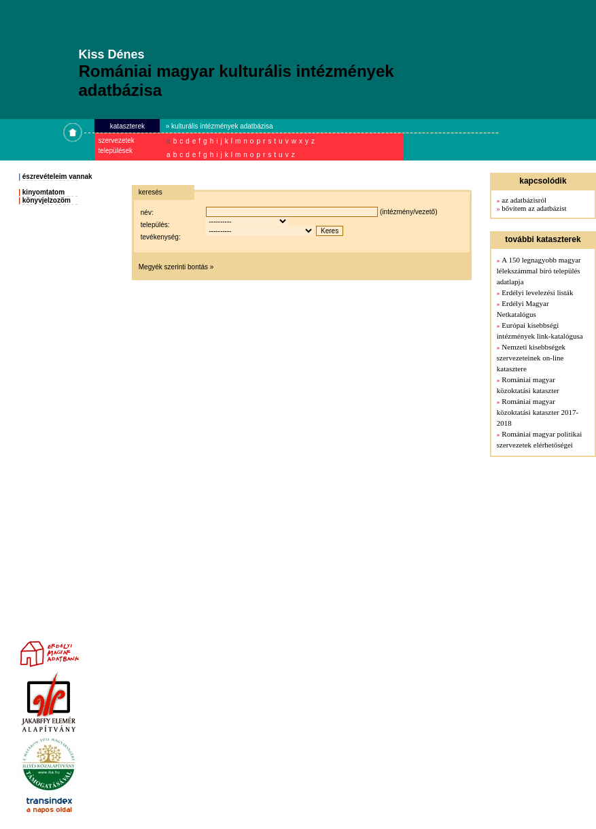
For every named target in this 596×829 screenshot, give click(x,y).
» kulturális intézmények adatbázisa (219, 126)
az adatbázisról (524, 200)
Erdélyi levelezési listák (537, 292)
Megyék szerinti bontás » (176, 267)
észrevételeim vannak (57, 176)
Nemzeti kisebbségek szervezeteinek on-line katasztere (531, 358)
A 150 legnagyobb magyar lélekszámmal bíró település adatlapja (539, 271)
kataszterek (127, 126)
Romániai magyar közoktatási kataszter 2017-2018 (537, 412)
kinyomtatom (43, 192)
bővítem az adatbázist (534, 208)
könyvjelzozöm (46, 200)
